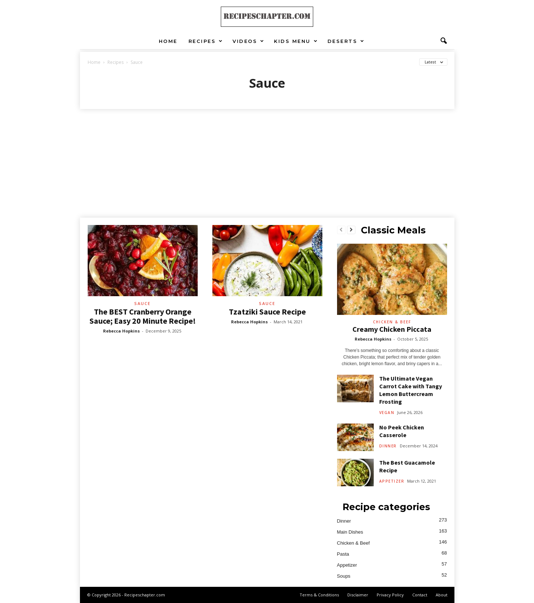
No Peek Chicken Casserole (401, 431)
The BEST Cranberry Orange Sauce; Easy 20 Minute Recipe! (142, 316)
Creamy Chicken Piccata (391, 329)
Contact (419, 594)
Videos (249, 41)
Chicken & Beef (392, 321)
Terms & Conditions (319, 594)
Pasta (343, 554)
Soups (344, 576)
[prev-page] (341, 230)
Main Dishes (350, 532)
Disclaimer (357, 594)
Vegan (387, 412)
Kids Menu (296, 41)
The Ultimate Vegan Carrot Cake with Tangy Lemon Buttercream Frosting (410, 390)
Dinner (388, 445)
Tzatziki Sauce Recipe (267, 311)
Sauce (142, 303)
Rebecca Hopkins (121, 331)
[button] (443, 41)
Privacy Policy (390, 594)
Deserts (346, 41)
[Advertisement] (267, 164)
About (441, 594)
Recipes (206, 41)
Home (168, 41)
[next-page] (351, 230)
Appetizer (392, 481)
